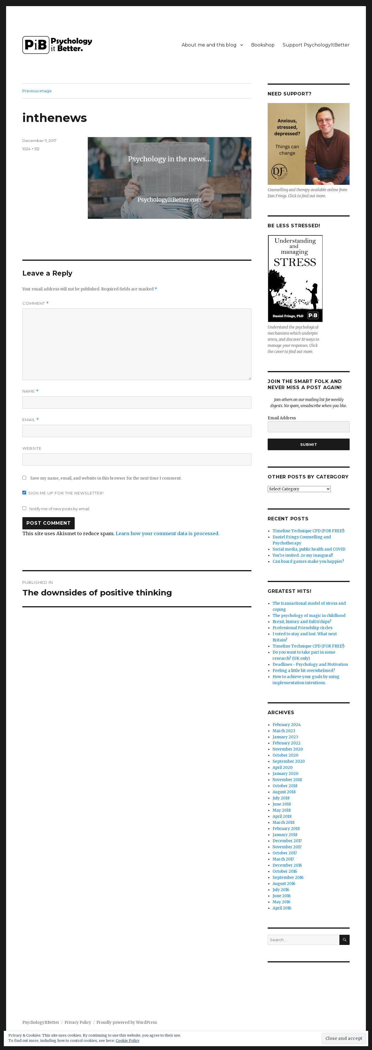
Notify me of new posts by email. (59, 508)
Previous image (37, 90)
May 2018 (282, 810)
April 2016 (282, 908)
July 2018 (281, 798)
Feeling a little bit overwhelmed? (304, 670)
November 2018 (287, 779)
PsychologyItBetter (40, 1022)
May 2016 (281, 902)
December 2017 (287, 840)
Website (32, 448)
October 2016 (285, 871)
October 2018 (285, 785)
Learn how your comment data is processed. (167, 533)
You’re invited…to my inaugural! (303, 555)
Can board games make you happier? (308, 561)
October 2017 (285, 853)
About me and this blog (209, 45)
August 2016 (284, 883)
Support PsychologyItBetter (316, 45)
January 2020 (285, 773)
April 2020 (283, 767)
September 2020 (289, 761)
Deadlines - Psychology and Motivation (310, 664)
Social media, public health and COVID (309, 549)
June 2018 (282, 804)
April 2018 (282, 816)
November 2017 (287, 847)
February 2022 (287, 743)
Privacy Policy (78, 1022)
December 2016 (287, 865)
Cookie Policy (128, 1040)
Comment (35, 303)
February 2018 (286, 828)
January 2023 (285, 737)
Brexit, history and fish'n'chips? (302, 621)
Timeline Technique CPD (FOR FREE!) (308, 530)
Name (30, 391)
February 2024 (287, 724)
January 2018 (285, 834)
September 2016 (288, 877)
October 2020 (285, 755)
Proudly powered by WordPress (126, 1022)
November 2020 (288, 749)
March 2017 (283, 859)
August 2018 (284, 792)
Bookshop (263, 45)
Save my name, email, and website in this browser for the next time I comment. (106, 478)
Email (30, 419)
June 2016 (282, 895)
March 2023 (284, 730)
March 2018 (283, 822)
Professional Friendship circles (302, 627)
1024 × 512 (31, 148)
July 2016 (281, 889)
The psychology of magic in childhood (309, 615)
